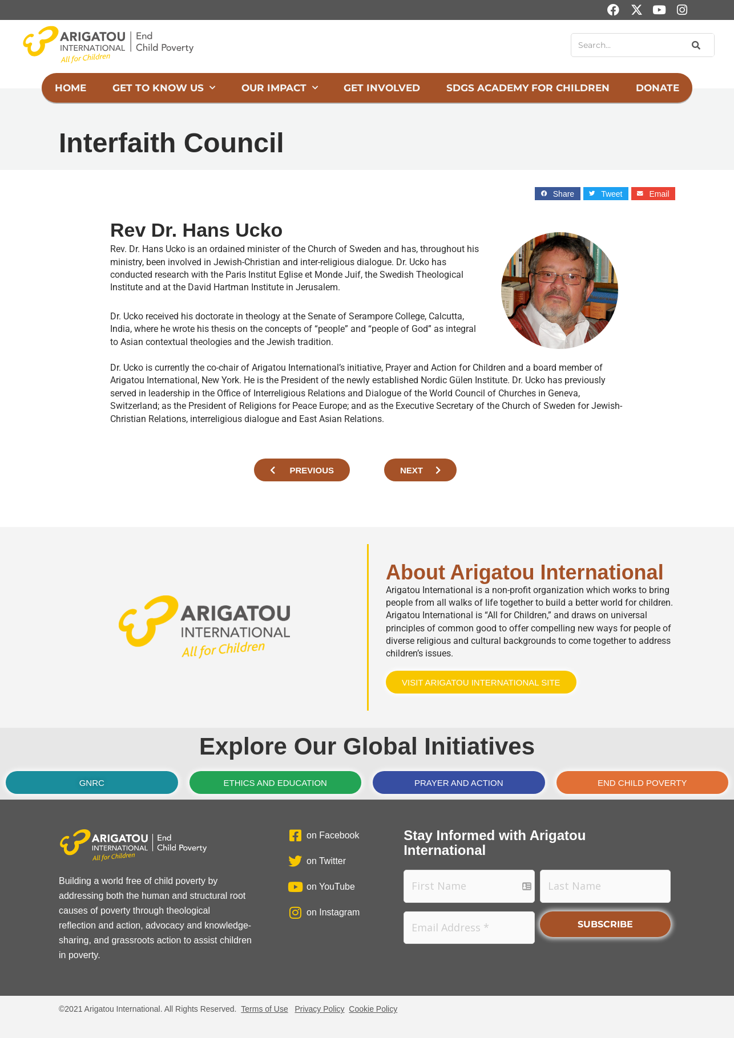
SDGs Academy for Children (528, 88)
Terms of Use (264, 1008)
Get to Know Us (163, 88)
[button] (557, 193)
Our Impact (279, 88)
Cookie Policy (373, 1008)
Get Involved (382, 88)
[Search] (695, 45)
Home (70, 88)
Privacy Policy (319, 1008)
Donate (657, 88)
